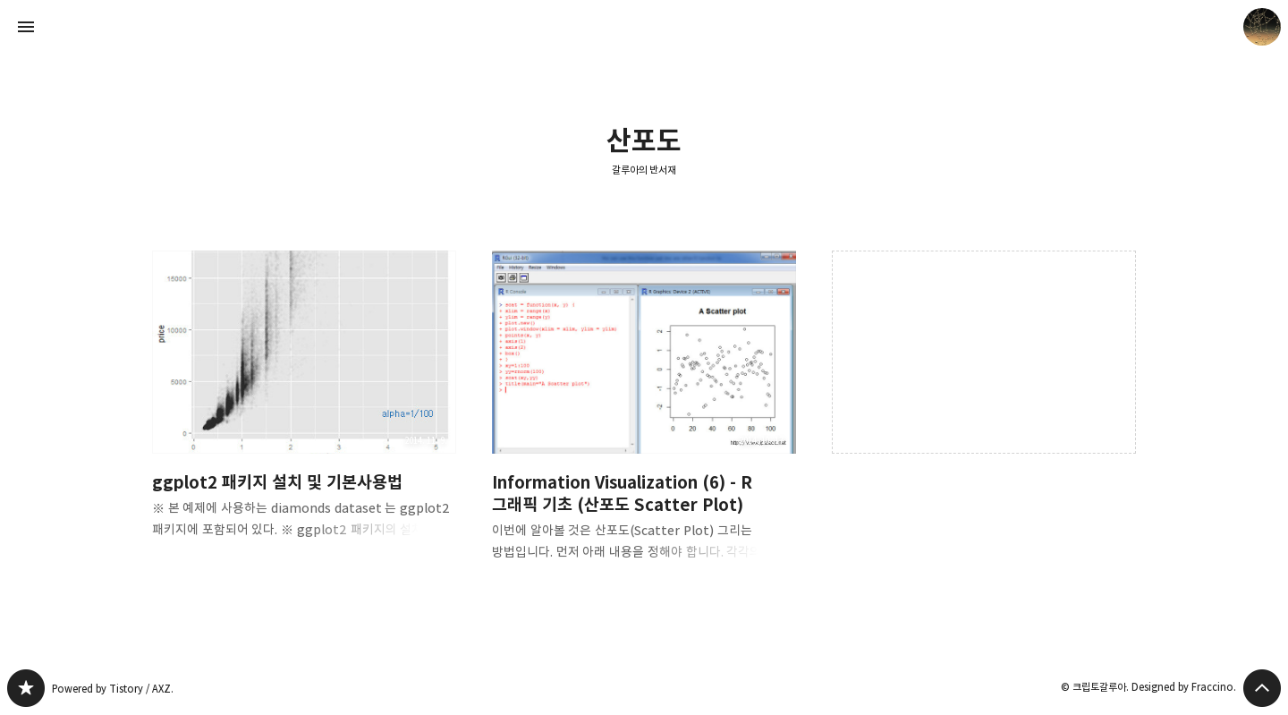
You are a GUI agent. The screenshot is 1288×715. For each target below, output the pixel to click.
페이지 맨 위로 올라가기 (1262, 688)
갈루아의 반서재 (644, 169)
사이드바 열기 (25, 26)
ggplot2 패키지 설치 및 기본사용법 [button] (304, 409)
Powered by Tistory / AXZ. (113, 688)
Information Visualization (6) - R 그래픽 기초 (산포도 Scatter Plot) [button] (644, 420)
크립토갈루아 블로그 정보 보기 (1262, 26)
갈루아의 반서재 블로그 (25, 688)
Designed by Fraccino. (1183, 687)
